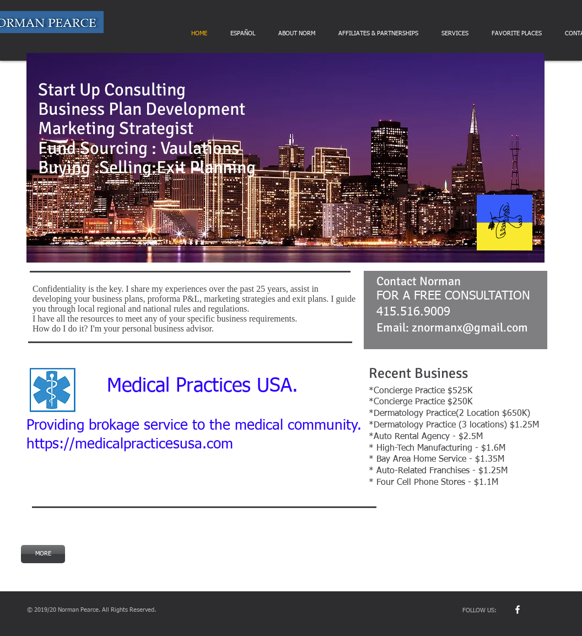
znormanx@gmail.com (470, 327)
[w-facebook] (517, 609)
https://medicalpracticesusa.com (129, 444)
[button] (285, 158)
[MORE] (43, 554)
